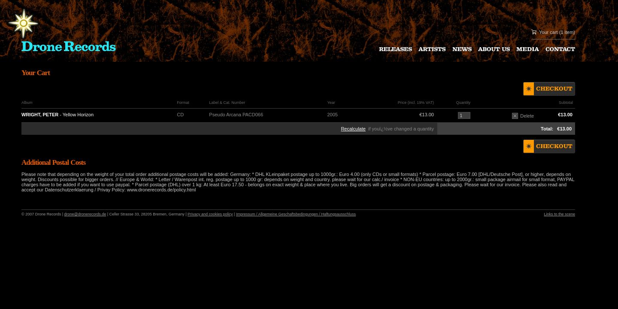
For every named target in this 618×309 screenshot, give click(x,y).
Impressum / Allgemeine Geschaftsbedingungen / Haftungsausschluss (296, 214)
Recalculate (353, 128)
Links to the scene (559, 214)
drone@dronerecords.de (85, 214)
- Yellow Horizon (57, 114)
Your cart (548, 32)
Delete (523, 115)
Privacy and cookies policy (210, 214)
